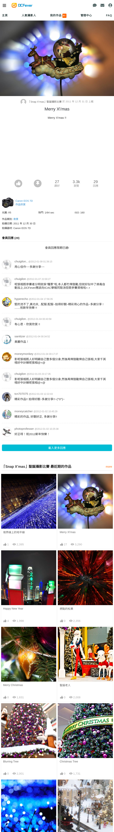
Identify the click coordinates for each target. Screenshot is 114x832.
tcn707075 (21, 393)
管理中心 (86, 15)
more (109, 466)
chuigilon (20, 278)
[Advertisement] (57, 151)
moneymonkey (23, 353)
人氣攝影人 (29, 15)
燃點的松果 (66, 608)
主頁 (5, 15)
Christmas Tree (69, 761)
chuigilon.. (21, 261)
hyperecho (21, 298)
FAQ (109, 15)
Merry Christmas (13, 685)
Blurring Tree (11, 761)
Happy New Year (13, 608)
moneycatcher (23, 411)
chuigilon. (20, 318)
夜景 (15, 219)
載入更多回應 (57, 448)
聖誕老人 (65, 685)
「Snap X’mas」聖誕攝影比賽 (41, 101)
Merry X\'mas (68, 532)
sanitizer (19, 336)
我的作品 (58, 16)
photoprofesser (24, 428)
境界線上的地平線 (14, 532)
